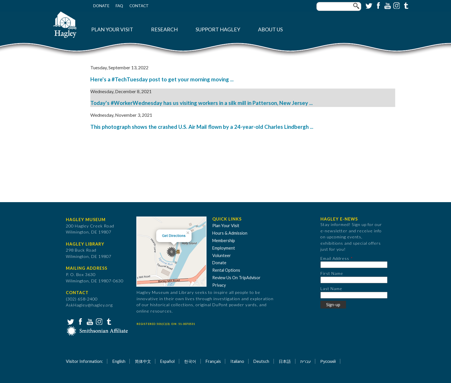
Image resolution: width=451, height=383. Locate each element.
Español (167, 361)
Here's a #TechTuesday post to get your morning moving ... (162, 79)
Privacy (219, 285)
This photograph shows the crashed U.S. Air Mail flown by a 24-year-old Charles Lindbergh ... (201, 127)
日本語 (285, 361)
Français (213, 361)
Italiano (237, 361)
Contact (139, 5)
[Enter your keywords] (338, 6)
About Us (270, 29)
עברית (305, 361)
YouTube (387, 5)
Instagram (396, 5)
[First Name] (353, 280)
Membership (223, 240)
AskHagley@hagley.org (89, 304)
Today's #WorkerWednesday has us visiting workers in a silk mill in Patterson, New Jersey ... (201, 103)
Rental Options (226, 270)
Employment (223, 248)
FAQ (119, 5)
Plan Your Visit (112, 29)
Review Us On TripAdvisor (236, 277)
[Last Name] (353, 295)
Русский (328, 361)
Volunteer (221, 255)
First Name (331, 273)
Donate (101, 5)
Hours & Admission (229, 233)
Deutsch (261, 361)
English (118, 361)
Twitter (368, 5)
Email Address (334, 258)
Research (164, 29)
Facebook (377, 5)
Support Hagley (218, 29)
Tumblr (405, 5)
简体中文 (143, 361)
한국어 (190, 361)
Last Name (331, 288)
